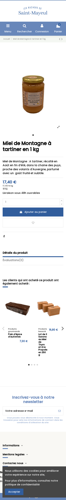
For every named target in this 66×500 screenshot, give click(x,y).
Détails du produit (15, 253)
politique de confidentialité (22, 484)
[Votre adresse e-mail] (29, 411)
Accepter (14, 491)
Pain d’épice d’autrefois (15, 335)
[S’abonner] (59, 411)
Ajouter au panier (33, 212)
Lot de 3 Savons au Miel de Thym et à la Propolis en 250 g (42, 344)
